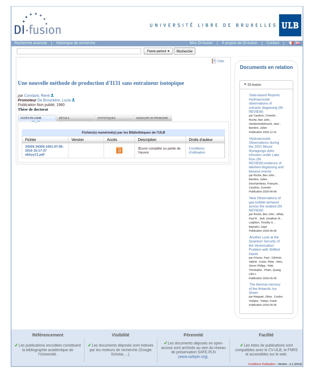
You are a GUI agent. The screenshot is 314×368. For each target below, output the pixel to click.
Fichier (30, 140)
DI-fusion (254, 84)
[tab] (266, 84)
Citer (220, 61)
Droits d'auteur (201, 140)
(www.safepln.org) (193, 357)
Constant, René (37, 95)
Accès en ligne (30, 119)
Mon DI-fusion (201, 43)
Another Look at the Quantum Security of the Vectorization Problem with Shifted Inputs (264, 245)
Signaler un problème (152, 118)
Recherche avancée (30, 43)
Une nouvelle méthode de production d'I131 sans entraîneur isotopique (101, 83)
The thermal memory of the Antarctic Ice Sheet (265, 288)
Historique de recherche (75, 43)
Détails (64, 118)
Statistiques (106, 118)
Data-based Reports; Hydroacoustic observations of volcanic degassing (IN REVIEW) (266, 103)
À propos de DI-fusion (239, 43)
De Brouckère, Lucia (54, 100)
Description (147, 140)
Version (77, 140)
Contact (272, 43)
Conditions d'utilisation (197, 150)
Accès (112, 140)
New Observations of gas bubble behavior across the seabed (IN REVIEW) (265, 204)
